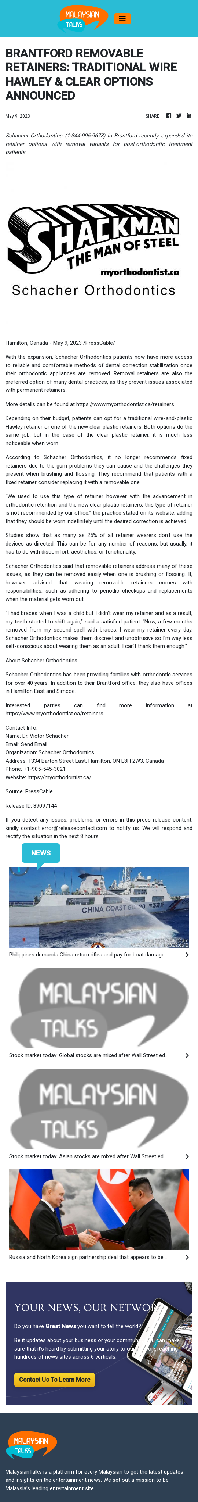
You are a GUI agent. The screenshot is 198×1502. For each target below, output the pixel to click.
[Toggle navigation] (122, 18)
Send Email (34, 744)
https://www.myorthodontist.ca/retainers (125, 404)
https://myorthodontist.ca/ (59, 777)
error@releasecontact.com (74, 828)
